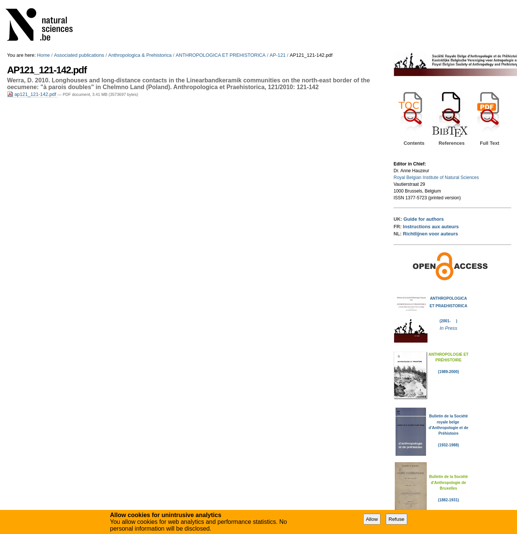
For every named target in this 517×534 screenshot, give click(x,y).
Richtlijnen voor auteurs (430, 234)
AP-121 (278, 55)
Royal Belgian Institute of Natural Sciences (436, 177)
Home (43, 55)
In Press (448, 328)
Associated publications (79, 55)
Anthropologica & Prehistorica (140, 55)
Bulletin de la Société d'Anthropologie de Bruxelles (448, 482)
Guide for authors (423, 219)
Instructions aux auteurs (431, 226)
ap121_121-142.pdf (32, 94)
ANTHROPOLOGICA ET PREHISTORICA (220, 55)
